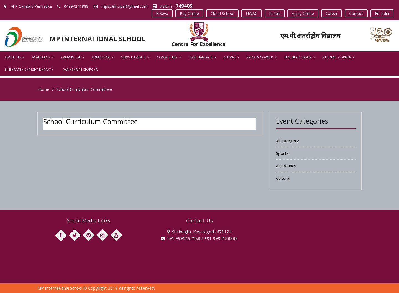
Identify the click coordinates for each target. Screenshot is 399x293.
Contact (356, 13)
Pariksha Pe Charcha (80, 69)
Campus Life (71, 57)
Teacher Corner (297, 57)
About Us (13, 57)
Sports (282, 153)
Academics (41, 57)
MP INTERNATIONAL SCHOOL (97, 38)
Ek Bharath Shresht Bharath (29, 69)
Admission (101, 57)
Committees (167, 57)
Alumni (230, 57)
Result (274, 13)
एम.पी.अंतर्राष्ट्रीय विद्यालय (310, 35)
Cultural (283, 178)
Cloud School (222, 13)
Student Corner (337, 57)
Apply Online (303, 13)
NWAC (251, 13)
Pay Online (189, 13)
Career (331, 13)
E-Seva (162, 13)
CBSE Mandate (200, 57)
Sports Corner (260, 57)
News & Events (133, 57)
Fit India (382, 13)
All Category (287, 140)
